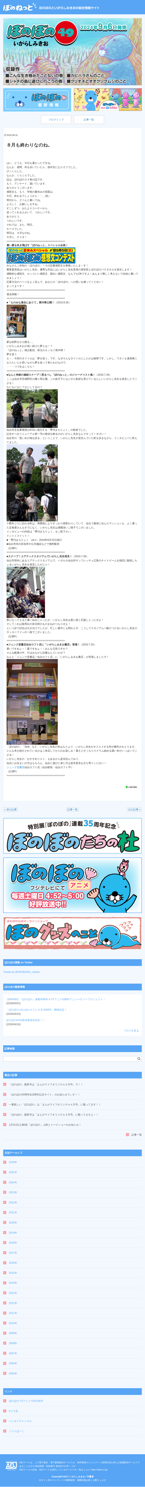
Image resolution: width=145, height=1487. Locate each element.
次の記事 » (134, 809)
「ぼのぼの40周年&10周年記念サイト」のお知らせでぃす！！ (44, 1095)
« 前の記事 (10, 809)
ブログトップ (55, 119)
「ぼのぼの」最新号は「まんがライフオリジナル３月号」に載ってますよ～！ (53, 1115)
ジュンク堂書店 (15, 767)
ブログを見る (131, 1031)
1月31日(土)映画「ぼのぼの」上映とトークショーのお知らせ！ (45, 1125)
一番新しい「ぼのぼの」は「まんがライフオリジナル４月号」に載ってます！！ (55, 1104)
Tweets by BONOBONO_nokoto (21, 972)
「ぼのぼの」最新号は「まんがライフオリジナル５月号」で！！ (46, 1084)
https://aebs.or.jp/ (99, 1470)
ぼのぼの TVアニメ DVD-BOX (26, 1401)
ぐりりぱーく (16, 1431)
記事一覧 (90, 119)
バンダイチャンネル (20, 1421)
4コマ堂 (13, 1411)
